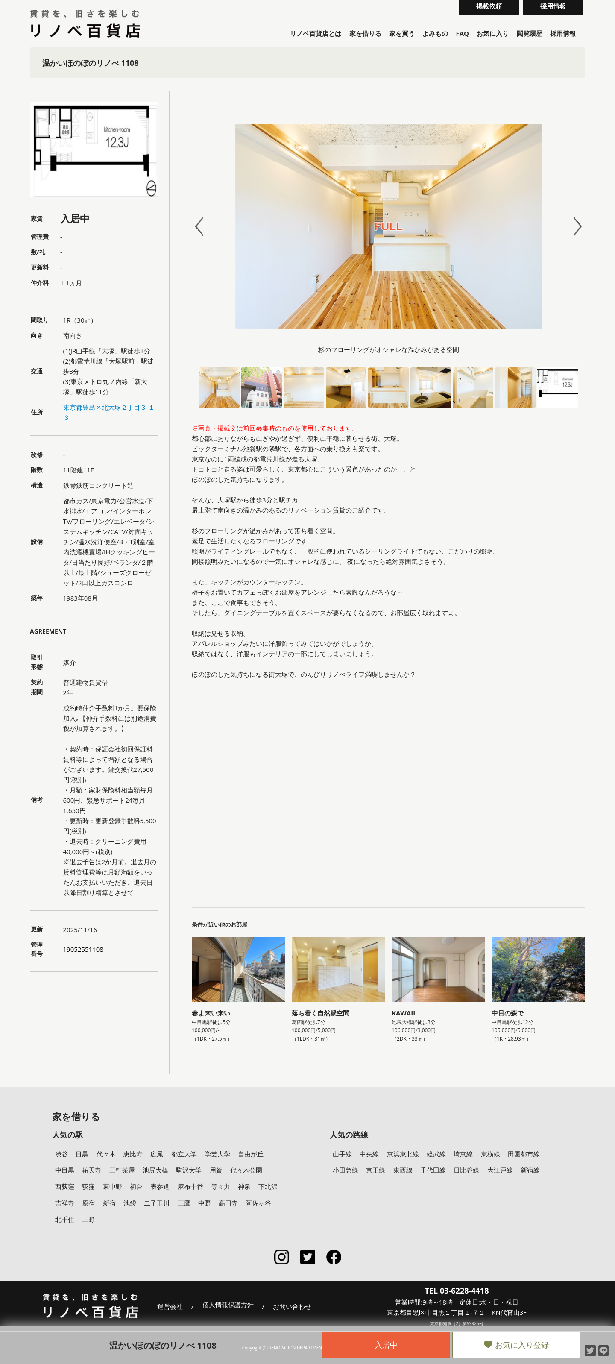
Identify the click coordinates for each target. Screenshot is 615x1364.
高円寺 (228, 1203)
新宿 (109, 1203)
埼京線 (463, 1154)
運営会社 (170, 1306)
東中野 (112, 1186)
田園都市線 (524, 1154)
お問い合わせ (292, 1306)
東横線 (490, 1154)
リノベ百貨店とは (315, 33)
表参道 (160, 1186)
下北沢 (268, 1186)
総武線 (436, 1154)
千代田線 (433, 1170)
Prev (203, 226)
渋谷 (61, 1154)
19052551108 (83, 949)
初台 (136, 1186)
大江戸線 (500, 1170)
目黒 (82, 1154)
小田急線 (345, 1170)
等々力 (220, 1186)
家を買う (402, 33)
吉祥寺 (64, 1203)
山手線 (342, 1154)
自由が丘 (251, 1154)
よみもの (435, 33)
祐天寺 (91, 1170)
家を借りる (365, 33)
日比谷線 (466, 1170)
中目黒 (64, 1170)
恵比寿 (133, 1154)
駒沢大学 (189, 1170)
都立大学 (184, 1154)
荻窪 (88, 1186)
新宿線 (530, 1170)
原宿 (88, 1203)
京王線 (375, 1170)
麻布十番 (190, 1186)
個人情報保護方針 (228, 1305)
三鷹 (184, 1203)
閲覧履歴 (529, 33)
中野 (204, 1203)
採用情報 (563, 33)
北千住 (64, 1219)
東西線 (403, 1170)
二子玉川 (157, 1203)
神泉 (244, 1186)
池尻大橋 (155, 1170)
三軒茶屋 (122, 1170)
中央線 (369, 1154)
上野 (88, 1219)
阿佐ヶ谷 (258, 1203)
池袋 (129, 1203)
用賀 (216, 1170)
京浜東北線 (403, 1154)
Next (574, 226)
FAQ (462, 33)
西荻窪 (64, 1186)
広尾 (156, 1154)
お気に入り (493, 33)
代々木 (106, 1154)
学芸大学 (217, 1154)
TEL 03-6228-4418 (457, 1290)
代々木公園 (246, 1170)
